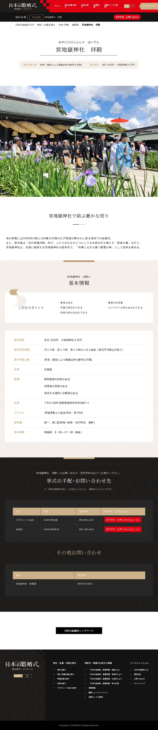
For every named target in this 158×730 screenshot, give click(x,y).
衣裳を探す (61, 683)
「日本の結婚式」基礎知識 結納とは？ (105, 670)
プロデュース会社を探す (67, 688)
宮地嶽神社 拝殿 (53, 17)
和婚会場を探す (63, 679)
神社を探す (61, 670)
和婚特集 (92, 688)
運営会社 (137, 674)
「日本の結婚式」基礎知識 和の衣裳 (104, 683)
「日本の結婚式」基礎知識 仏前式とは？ (105, 679)
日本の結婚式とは (141, 670)
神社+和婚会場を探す (65, 674)
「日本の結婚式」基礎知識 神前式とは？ (105, 674)
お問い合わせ (139, 679)
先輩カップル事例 (96, 697)
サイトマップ (139, 683)
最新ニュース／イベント (98, 692)
